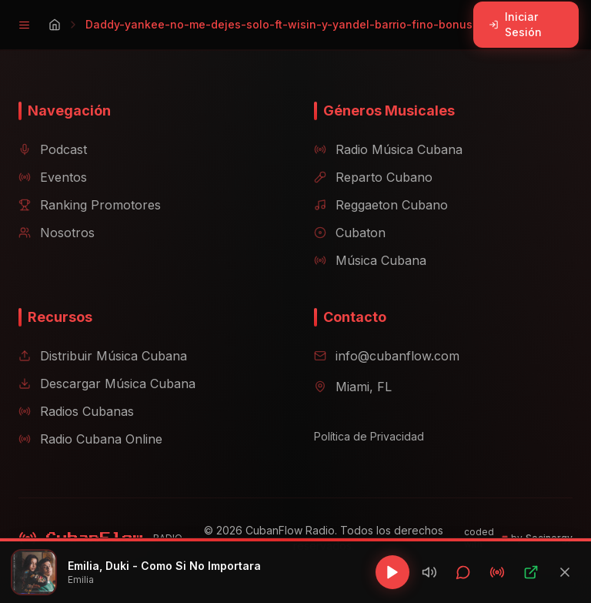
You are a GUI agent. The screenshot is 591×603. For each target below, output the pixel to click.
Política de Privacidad (369, 436)
